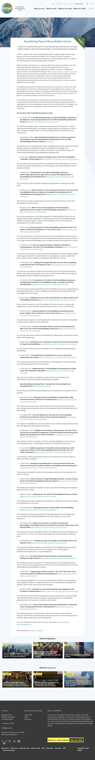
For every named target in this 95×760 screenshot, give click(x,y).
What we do (51, 8)
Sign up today (76, 740)
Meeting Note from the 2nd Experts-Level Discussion (60, 591)
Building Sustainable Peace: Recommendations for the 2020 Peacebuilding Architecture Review (16, 684)
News (53, 4)
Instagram (93, 3)
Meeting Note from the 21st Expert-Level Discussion (50, 284)
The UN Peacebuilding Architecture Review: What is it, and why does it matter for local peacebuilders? (16, 654)
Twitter (87, 3)
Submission (49, 141)
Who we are (39, 8)
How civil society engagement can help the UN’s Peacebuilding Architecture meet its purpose (47, 684)
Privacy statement (9, 750)
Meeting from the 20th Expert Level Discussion (42, 122)
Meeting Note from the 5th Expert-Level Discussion (48, 543)
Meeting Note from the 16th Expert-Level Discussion (57, 357)
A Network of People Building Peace (14, 8)
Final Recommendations (42, 386)
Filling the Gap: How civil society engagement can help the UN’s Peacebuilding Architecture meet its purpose (47, 653)
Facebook (90, 3)
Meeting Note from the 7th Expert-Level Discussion (37, 510)
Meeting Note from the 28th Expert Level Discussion (60, 159)
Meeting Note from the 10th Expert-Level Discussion (38, 468)
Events (71, 4)
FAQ (64, 748)
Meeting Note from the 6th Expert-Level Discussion (48, 527)
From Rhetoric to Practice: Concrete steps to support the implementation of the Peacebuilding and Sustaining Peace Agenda (78, 683)
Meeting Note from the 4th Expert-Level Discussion (57, 558)
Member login (79, 4)
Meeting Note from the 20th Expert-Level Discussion (57, 300)
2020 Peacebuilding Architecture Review (63, 72)
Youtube (18, 741)
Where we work (65, 8)
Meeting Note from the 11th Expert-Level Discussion (53, 452)
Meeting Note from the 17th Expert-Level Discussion (58, 344)
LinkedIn (14, 741)
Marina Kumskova (63, 622)
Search (91, 8)
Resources (60, 4)
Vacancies (58, 748)
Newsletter (28, 715)
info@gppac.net (6, 728)
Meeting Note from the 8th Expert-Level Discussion (37, 496)
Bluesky (4, 743)
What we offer (79, 8)
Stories (66, 4)
